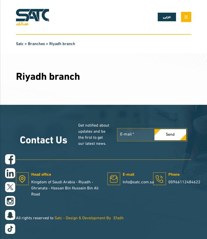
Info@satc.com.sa (138, 182)
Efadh (119, 218)
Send (170, 135)
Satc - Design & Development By (83, 218)
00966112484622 (184, 182)
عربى (167, 17)
